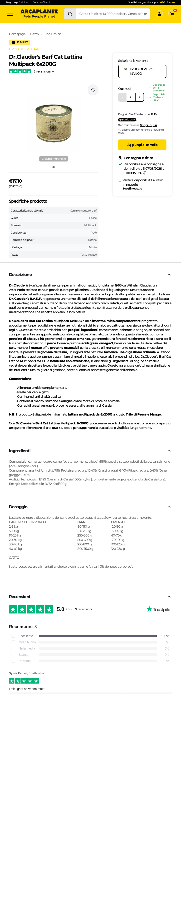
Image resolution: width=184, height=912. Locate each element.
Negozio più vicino (17, 2)
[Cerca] (70, 13)
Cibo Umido (52, 34)
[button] (53, 123)
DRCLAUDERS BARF (24, 49)
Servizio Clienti (41, 2)
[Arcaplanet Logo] (39, 13)
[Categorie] (10, 14)
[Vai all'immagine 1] (53, 167)
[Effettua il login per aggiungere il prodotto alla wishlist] (93, 90)
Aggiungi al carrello (142, 145)
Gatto (34, 34)
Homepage (17, 34)
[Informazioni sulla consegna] (144, 173)
